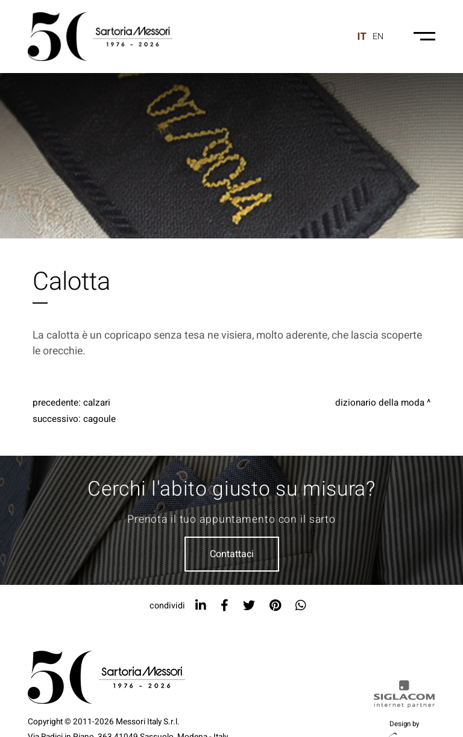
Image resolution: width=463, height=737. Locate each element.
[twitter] (249, 605)
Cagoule (99, 419)
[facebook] (224, 605)
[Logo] (100, 36)
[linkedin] (200, 605)
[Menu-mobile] (424, 36)
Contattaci (232, 554)
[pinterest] (275, 605)
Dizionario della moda (379, 402)
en (378, 36)
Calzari (96, 402)
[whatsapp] (300, 605)
